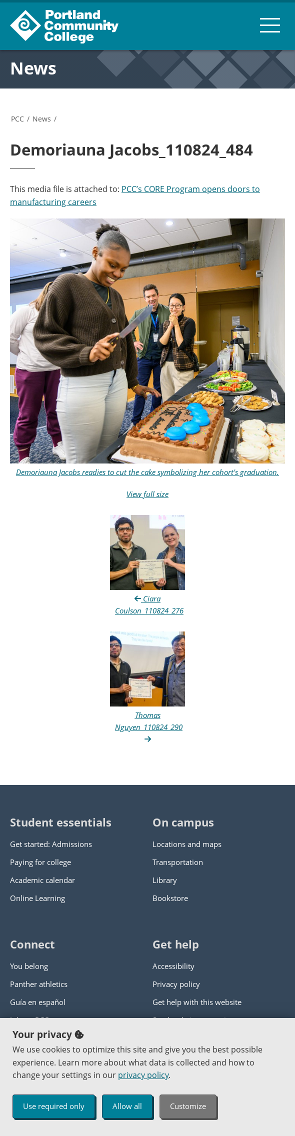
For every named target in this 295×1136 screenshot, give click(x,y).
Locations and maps (187, 844)
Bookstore (170, 898)
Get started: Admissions (51, 844)
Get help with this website (197, 1002)
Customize (188, 1106)
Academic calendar (42, 880)
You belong (29, 966)
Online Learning (37, 898)
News (33, 68)
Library (164, 880)
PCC (17, 119)
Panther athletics (39, 984)
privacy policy (143, 1075)
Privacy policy (176, 984)
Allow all (127, 1106)
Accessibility (173, 966)
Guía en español (38, 1002)
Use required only (53, 1106)
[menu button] (270, 25)
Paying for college (40, 862)
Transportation (177, 862)
